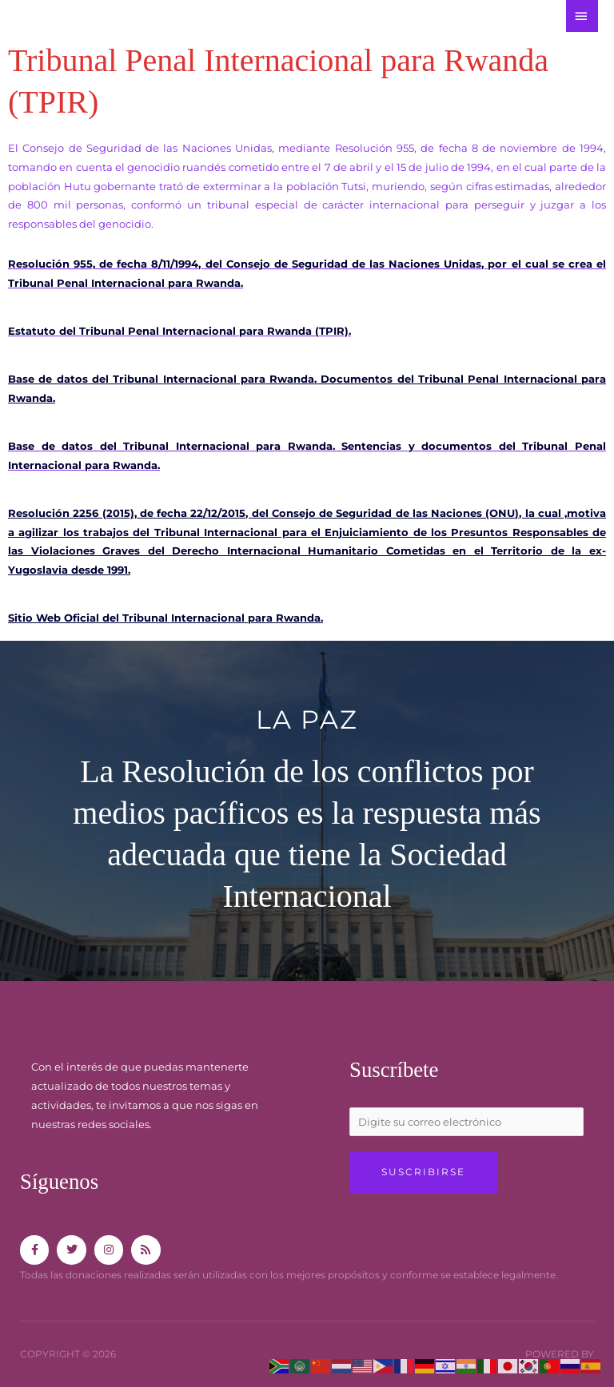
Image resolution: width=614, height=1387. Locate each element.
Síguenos (60, 1182)
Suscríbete (395, 1070)
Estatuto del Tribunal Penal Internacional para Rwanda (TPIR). (179, 331)
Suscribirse (423, 1172)
